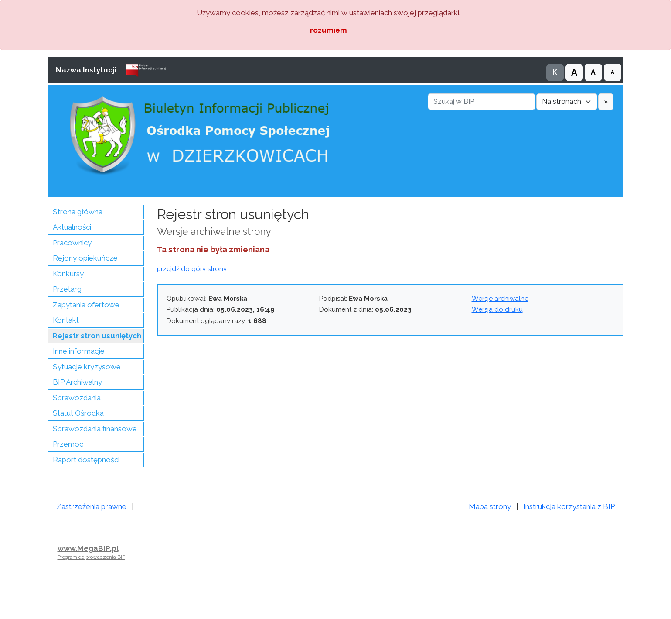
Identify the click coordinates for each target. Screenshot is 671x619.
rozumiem (328, 30)
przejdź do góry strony (192, 269)
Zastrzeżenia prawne (91, 506)
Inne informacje (79, 351)
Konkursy (68, 273)
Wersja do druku (497, 309)
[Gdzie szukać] (566, 101)
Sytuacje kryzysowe (87, 366)
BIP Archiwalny (77, 382)
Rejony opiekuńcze (85, 258)
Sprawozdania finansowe (95, 428)
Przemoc (68, 444)
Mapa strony (490, 506)
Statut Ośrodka (78, 413)
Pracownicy (72, 242)
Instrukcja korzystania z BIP (569, 506)
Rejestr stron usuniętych (97, 335)
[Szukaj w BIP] (481, 101)
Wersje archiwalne (500, 299)
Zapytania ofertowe (86, 304)
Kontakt (66, 320)
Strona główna (77, 211)
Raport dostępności (86, 459)
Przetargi (68, 289)
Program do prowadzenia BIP (91, 557)
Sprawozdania (77, 397)
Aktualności (72, 227)
